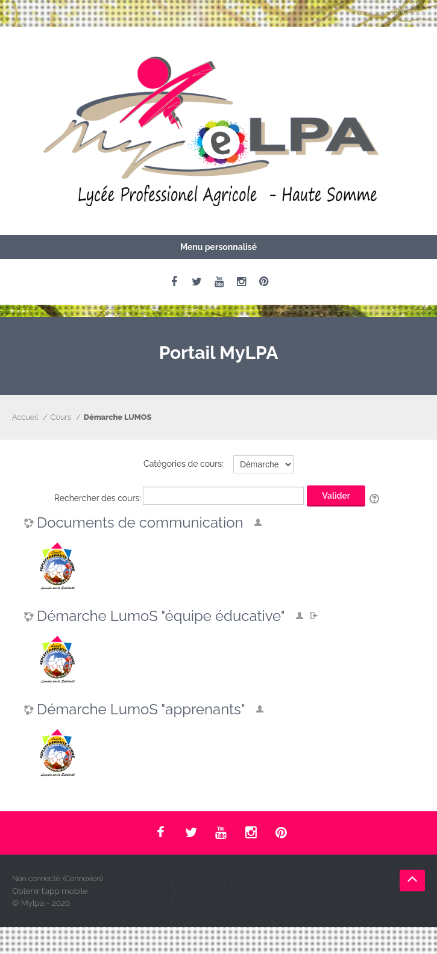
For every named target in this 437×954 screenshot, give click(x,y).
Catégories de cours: (183, 464)
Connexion (419, 12)
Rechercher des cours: (98, 498)
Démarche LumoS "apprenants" (141, 709)
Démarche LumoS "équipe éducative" (161, 616)
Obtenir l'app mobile (49, 891)
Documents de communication (140, 523)
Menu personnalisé (218, 247)
